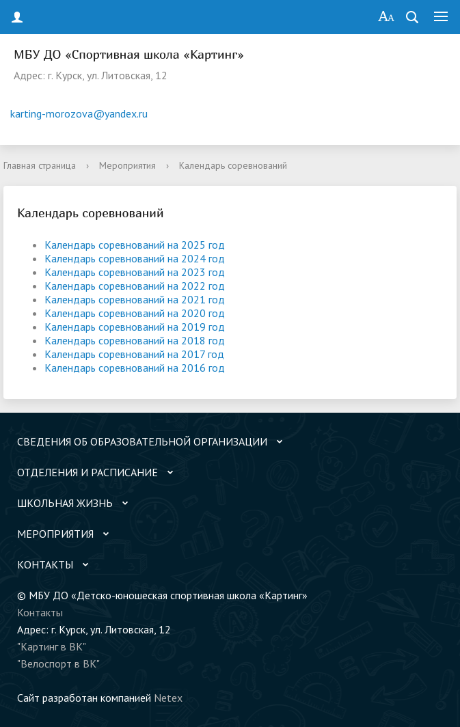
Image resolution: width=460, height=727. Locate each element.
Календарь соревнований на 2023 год (134, 272)
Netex (168, 697)
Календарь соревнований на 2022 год (134, 285)
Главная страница (39, 165)
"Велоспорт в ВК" (58, 663)
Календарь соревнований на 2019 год (134, 326)
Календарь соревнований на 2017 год (134, 354)
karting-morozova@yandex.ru (79, 113)
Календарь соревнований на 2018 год (134, 340)
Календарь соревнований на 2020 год (134, 313)
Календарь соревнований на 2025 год (134, 244)
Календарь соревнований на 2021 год (134, 299)
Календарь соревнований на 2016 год (134, 367)
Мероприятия (127, 165)
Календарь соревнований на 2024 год (134, 258)
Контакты (40, 612)
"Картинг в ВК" (51, 646)
